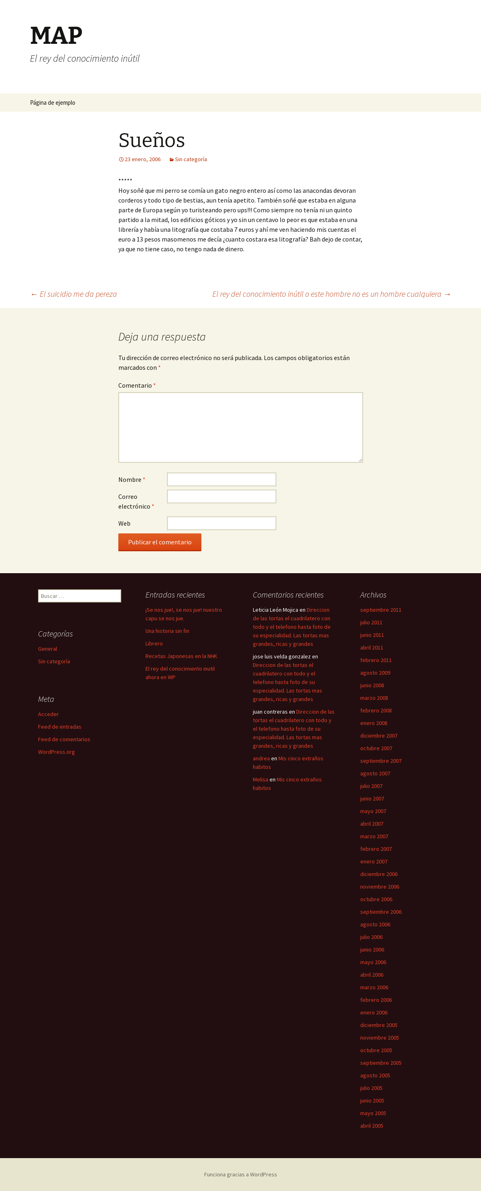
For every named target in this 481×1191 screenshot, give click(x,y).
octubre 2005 (376, 1050)
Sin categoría (191, 159)
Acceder (48, 714)
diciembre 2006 (379, 874)
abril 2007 (371, 823)
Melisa (260, 779)
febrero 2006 (376, 999)
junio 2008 (372, 685)
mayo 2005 (373, 1113)
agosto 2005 (375, 1075)
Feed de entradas (59, 726)
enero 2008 (373, 723)
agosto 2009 (375, 672)
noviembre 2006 (379, 886)
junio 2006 (372, 949)
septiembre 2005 (381, 1062)
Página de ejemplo (52, 102)
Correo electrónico (136, 501)
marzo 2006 (374, 987)
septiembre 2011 (381, 609)
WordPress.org (56, 751)
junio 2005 (372, 1100)
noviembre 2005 (379, 1037)
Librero (154, 643)
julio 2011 (371, 622)
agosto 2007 (375, 773)
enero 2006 (373, 1012)
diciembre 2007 (379, 735)
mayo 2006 (373, 962)
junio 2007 (372, 798)
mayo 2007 (373, 811)
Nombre (131, 479)
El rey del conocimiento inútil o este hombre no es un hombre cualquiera (331, 294)
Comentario (137, 385)
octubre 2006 (376, 899)
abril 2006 (371, 974)
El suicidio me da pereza (73, 294)
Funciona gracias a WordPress (240, 1174)
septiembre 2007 (381, 760)
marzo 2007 (374, 836)
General (47, 648)
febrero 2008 (376, 710)
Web (124, 523)
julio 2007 (371, 786)
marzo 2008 (374, 697)
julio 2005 (371, 1088)
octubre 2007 (376, 748)
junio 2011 (372, 635)
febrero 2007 (376, 848)
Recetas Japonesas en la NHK (181, 656)
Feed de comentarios (64, 739)
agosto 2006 (375, 924)
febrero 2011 (376, 660)
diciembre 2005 (379, 1025)
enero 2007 (373, 861)
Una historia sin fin (167, 630)
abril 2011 (371, 647)
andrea (261, 758)
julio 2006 (371, 937)
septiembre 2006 (381, 911)
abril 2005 (371, 1125)
